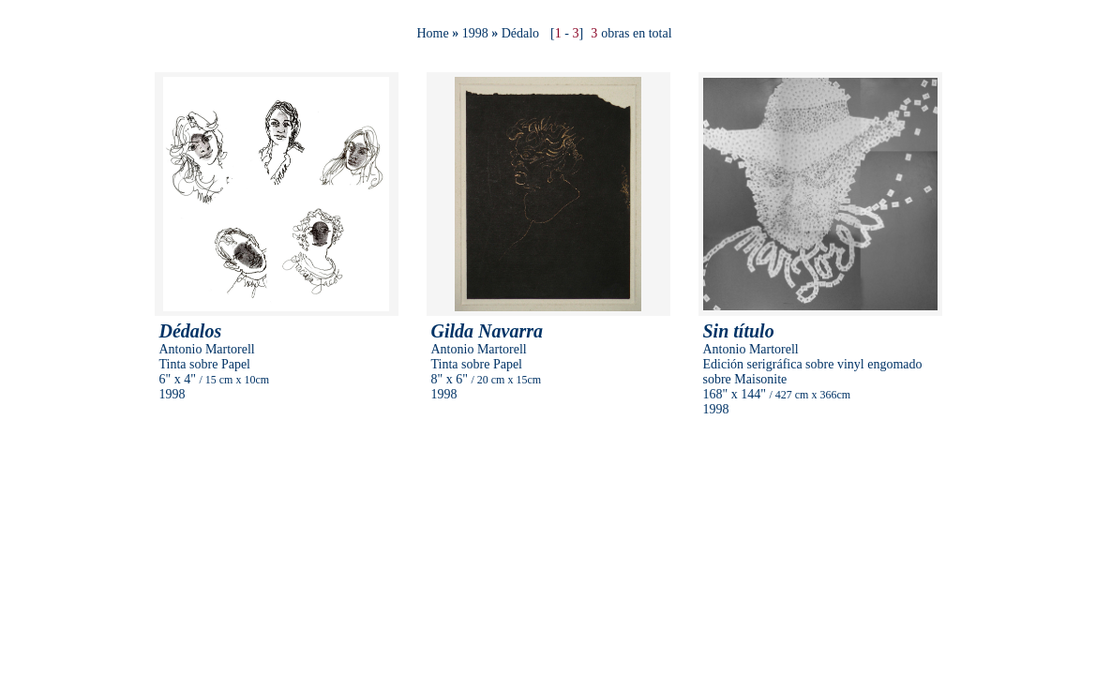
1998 (475, 33)
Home (432, 33)
